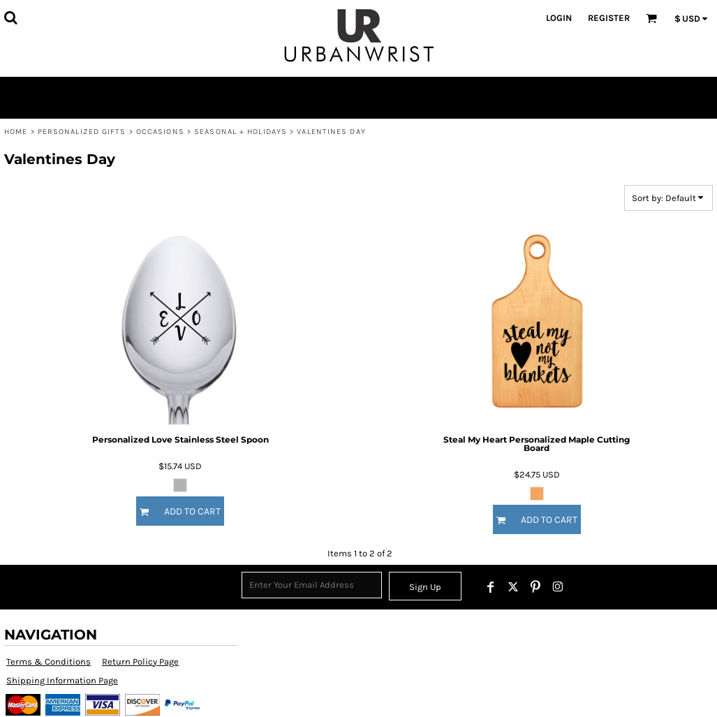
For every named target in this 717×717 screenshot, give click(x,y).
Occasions (160, 131)
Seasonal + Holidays (240, 131)
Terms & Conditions (48, 661)
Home (15, 131)
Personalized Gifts (82, 131)
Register (609, 18)
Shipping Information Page (62, 680)
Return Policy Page (140, 661)
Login (559, 18)
